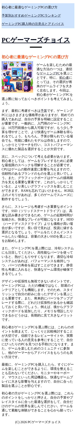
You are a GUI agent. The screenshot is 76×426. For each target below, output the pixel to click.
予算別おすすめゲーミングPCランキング (31, 15)
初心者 (64, 77)
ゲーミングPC (50, 73)
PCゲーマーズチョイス (36, 40)
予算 (44, 110)
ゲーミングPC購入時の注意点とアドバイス (33, 24)
